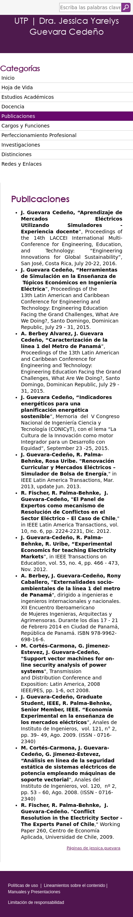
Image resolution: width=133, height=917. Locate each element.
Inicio (8, 78)
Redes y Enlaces (21, 164)
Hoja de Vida (17, 87)
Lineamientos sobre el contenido (74, 885)
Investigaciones (20, 145)
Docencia (12, 106)
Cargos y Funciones (25, 126)
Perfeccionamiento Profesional (39, 135)
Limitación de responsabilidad (36, 902)
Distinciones (16, 154)
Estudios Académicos (27, 97)
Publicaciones (18, 116)
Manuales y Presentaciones (34, 891)
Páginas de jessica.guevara (94, 848)
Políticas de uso (23, 885)
